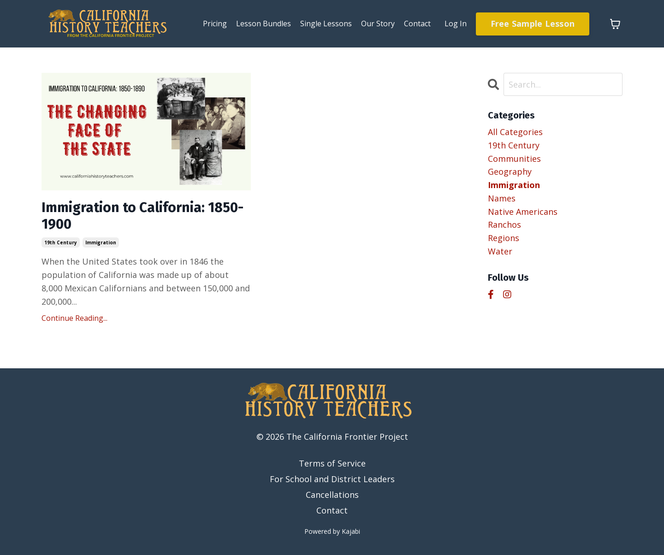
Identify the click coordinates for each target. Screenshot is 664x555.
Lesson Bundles (263, 23)
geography (510, 171)
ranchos (504, 224)
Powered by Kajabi (332, 531)
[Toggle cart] (615, 24)
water (500, 251)
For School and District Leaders (332, 478)
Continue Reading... (74, 318)
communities (514, 158)
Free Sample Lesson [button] (533, 23)
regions (503, 237)
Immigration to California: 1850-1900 (142, 216)
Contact (417, 23)
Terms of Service (332, 463)
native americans (522, 211)
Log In (456, 23)
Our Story (378, 23)
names (502, 198)
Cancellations (332, 494)
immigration (100, 242)
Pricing (215, 23)
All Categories (515, 131)
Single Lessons (326, 23)
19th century (60, 242)
